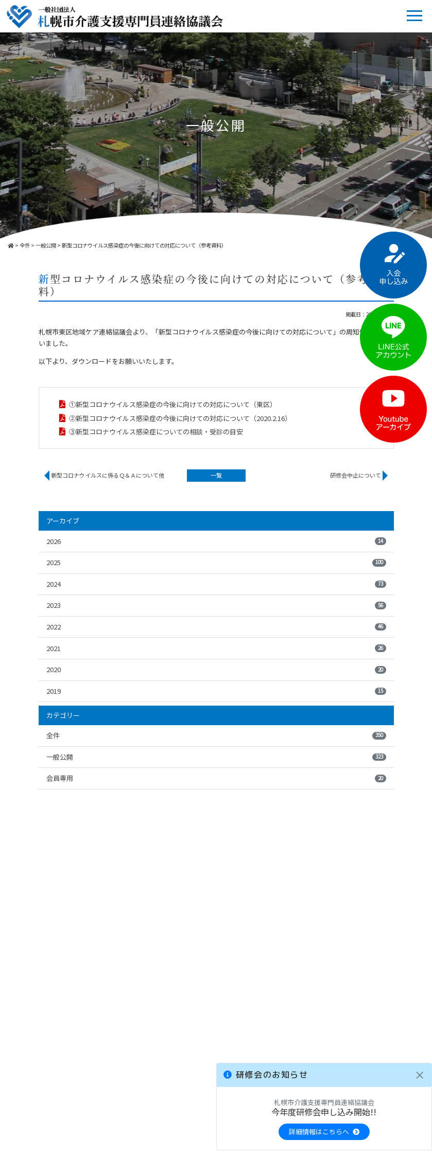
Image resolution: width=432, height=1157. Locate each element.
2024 (216, 584)
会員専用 (216, 778)
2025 (216, 562)
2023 (216, 605)
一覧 (216, 475)
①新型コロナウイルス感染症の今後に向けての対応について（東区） (173, 404)
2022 (216, 627)
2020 (216, 669)
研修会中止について (355, 475)
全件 (216, 735)
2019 (216, 691)
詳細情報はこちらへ (324, 1131)
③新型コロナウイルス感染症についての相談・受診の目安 (156, 431)
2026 (216, 541)
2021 (216, 648)
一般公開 (216, 757)
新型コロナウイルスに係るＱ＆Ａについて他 (107, 475)
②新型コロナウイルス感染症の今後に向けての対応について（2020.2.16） (180, 418)
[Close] (419, 1075)
